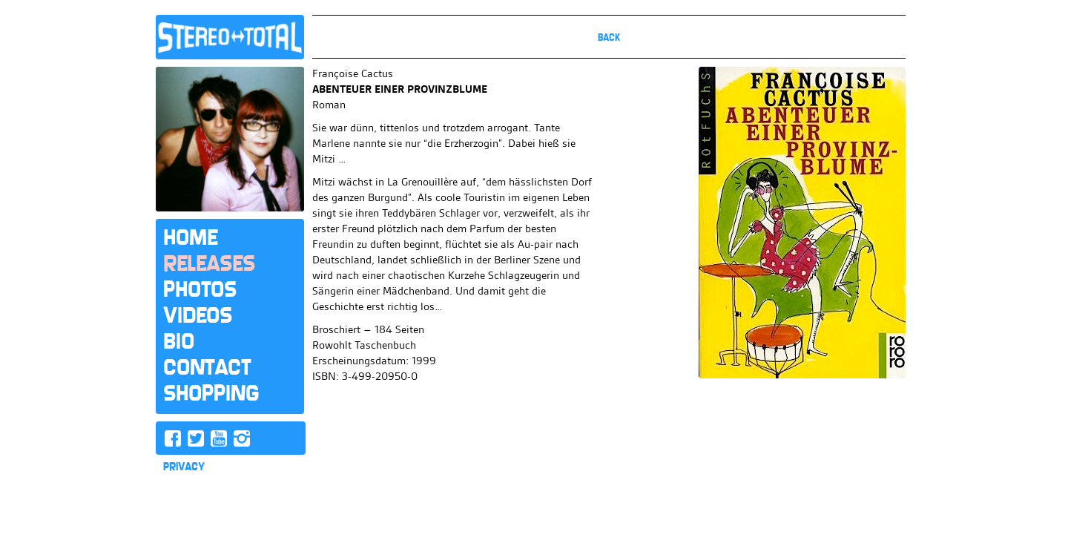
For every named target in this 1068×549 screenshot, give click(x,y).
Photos (200, 289)
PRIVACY (184, 466)
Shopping (211, 393)
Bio (178, 341)
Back (609, 37)
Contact (207, 367)
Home (190, 237)
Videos (197, 315)
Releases (209, 263)
